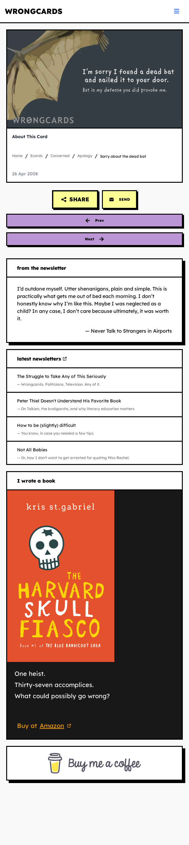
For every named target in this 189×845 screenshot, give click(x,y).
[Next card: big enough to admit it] (94, 239)
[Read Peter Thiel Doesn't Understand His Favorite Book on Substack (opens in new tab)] (94, 404)
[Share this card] (75, 199)
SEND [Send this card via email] (119, 199)
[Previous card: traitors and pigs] (94, 220)
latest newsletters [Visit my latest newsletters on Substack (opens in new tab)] (42, 359)
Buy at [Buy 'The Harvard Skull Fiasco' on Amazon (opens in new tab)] (45, 726)
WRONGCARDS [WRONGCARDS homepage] (33, 11)
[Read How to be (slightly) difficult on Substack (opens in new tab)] (94, 429)
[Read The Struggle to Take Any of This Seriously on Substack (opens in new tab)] (94, 380)
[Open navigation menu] (176, 11)
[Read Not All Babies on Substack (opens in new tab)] (94, 453)
